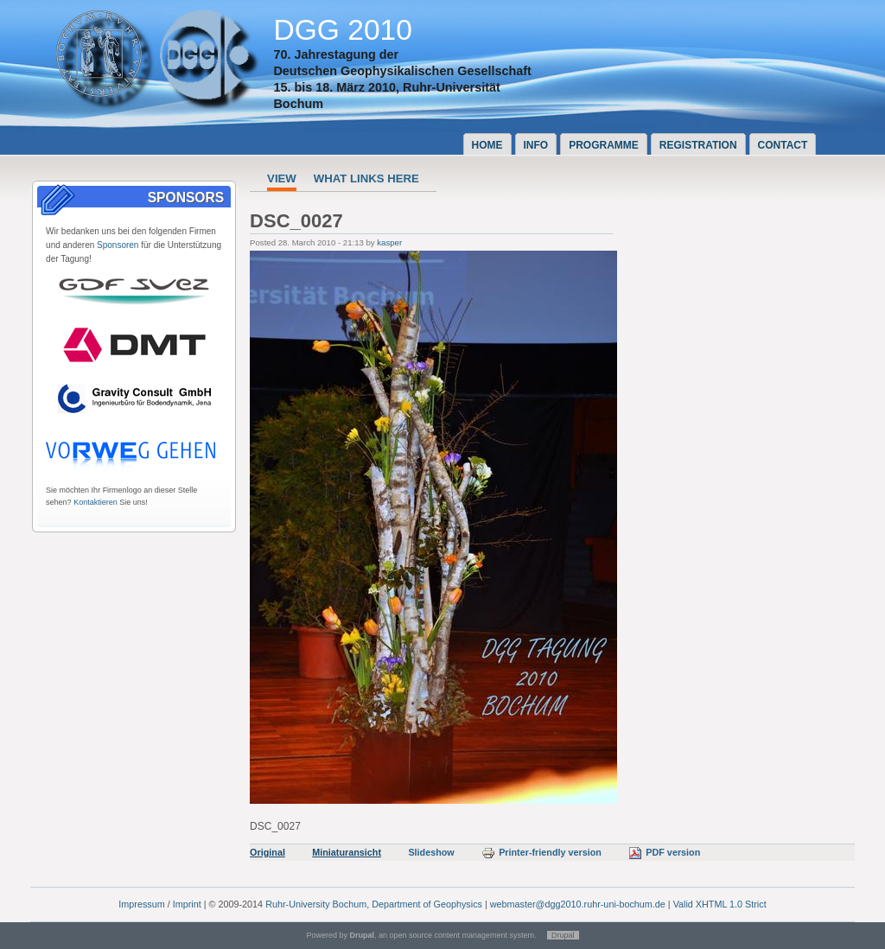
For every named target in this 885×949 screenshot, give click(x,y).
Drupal (563, 935)
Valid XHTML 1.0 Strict (720, 904)
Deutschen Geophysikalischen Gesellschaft (402, 71)
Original (267, 852)
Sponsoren (117, 245)
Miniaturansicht (346, 852)
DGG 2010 (342, 30)
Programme (604, 145)
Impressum (141, 904)
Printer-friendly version (541, 852)
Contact (783, 145)
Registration (698, 145)
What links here (366, 178)
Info (536, 145)
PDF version (664, 852)
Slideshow (431, 852)
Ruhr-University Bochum (315, 904)
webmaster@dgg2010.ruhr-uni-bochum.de (577, 904)
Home (487, 145)
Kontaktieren (95, 502)
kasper (389, 242)
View (281, 178)
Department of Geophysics (427, 904)
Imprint (187, 904)
